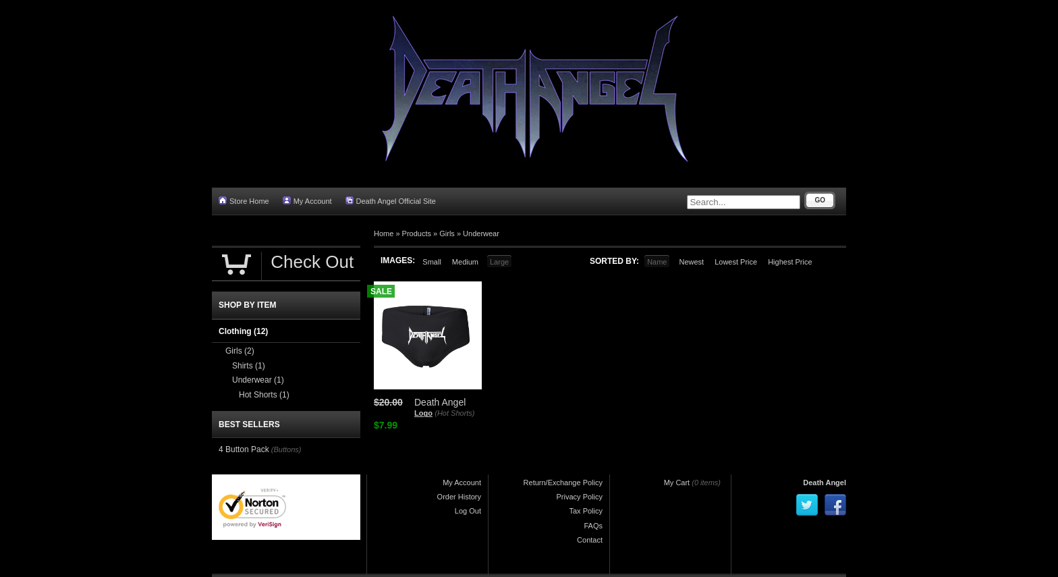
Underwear (481, 233)
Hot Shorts (264, 395)
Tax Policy (586, 511)
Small (431, 262)
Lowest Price (736, 262)
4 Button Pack (244, 449)
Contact (590, 540)
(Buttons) (286, 449)
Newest (691, 262)
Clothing (243, 331)
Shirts (248, 365)
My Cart (677, 482)
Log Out (468, 511)
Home (383, 233)
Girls (447, 233)
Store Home (244, 200)
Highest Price (790, 262)
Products (416, 233)
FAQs (593, 526)
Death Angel (824, 482)
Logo (423, 413)
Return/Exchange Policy (563, 482)
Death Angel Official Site (390, 200)
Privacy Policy (580, 497)
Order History (459, 497)
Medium (465, 262)
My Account (307, 200)
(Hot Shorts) (454, 413)
